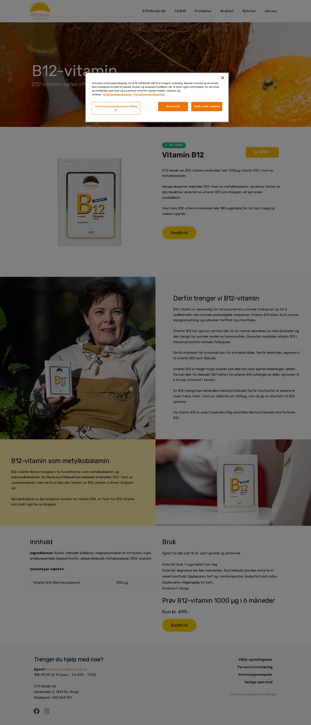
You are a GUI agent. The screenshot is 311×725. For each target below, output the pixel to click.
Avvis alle (173, 106)
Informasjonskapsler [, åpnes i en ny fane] (117, 94)
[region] (157, 97)
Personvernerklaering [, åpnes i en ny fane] (149, 94)
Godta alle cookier (207, 106)
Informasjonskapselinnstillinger (116, 108)
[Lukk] (223, 78)
